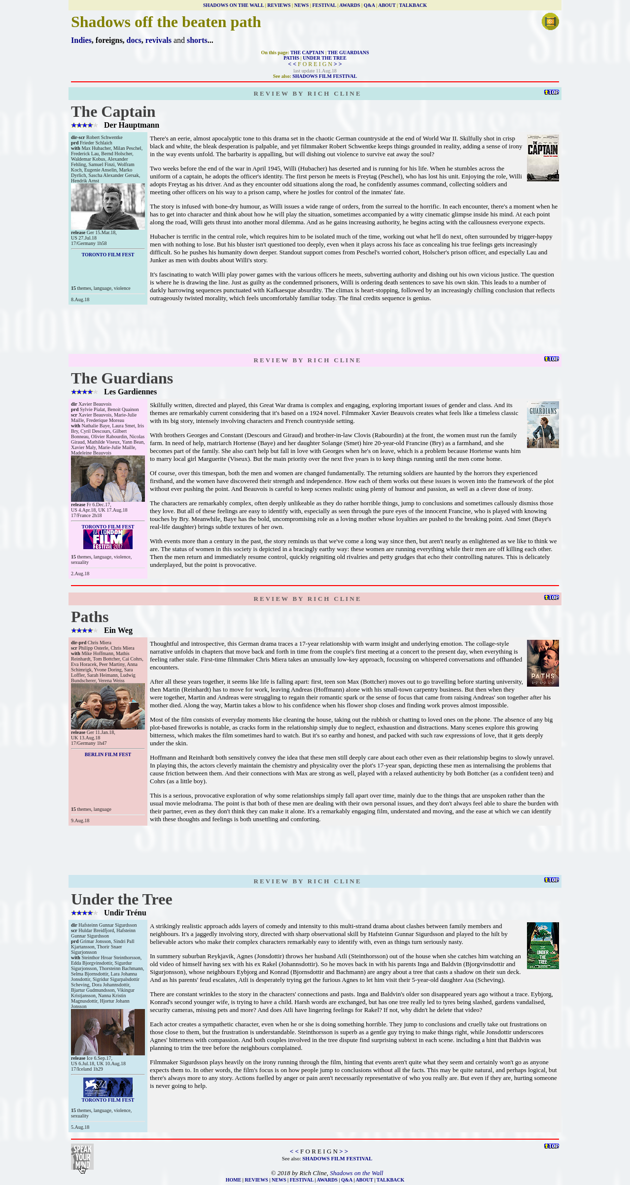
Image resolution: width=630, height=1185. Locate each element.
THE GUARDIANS (348, 52)
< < (292, 64)
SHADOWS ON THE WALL (233, 5)
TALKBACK (413, 5)
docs (134, 40)
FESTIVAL (324, 5)
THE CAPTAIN (307, 52)
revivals (158, 40)
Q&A (369, 5)
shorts (197, 40)
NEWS (301, 5)
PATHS (291, 58)
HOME (234, 1180)
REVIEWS (278, 5)
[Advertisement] (315, 329)
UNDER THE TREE (325, 58)
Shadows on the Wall (356, 1173)
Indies (81, 40)
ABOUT (386, 5)
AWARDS (349, 5)
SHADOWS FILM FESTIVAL (324, 76)
